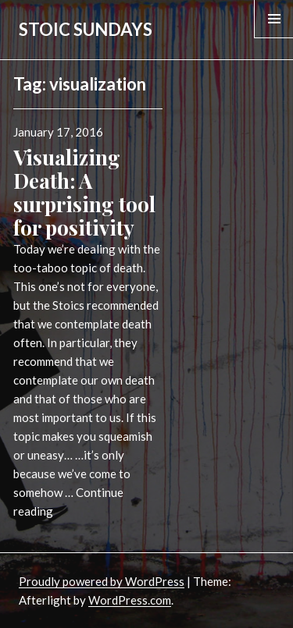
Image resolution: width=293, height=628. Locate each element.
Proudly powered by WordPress (101, 581)
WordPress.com (129, 600)
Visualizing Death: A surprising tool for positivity (84, 192)
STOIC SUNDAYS (85, 29)
